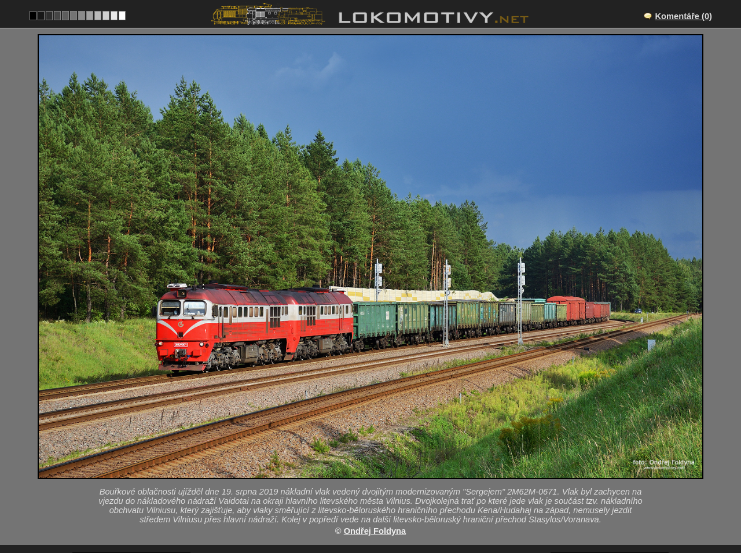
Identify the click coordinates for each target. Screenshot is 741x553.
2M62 (395, 498)
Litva (360, 498)
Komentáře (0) (683, 16)
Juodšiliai (383, 462)
